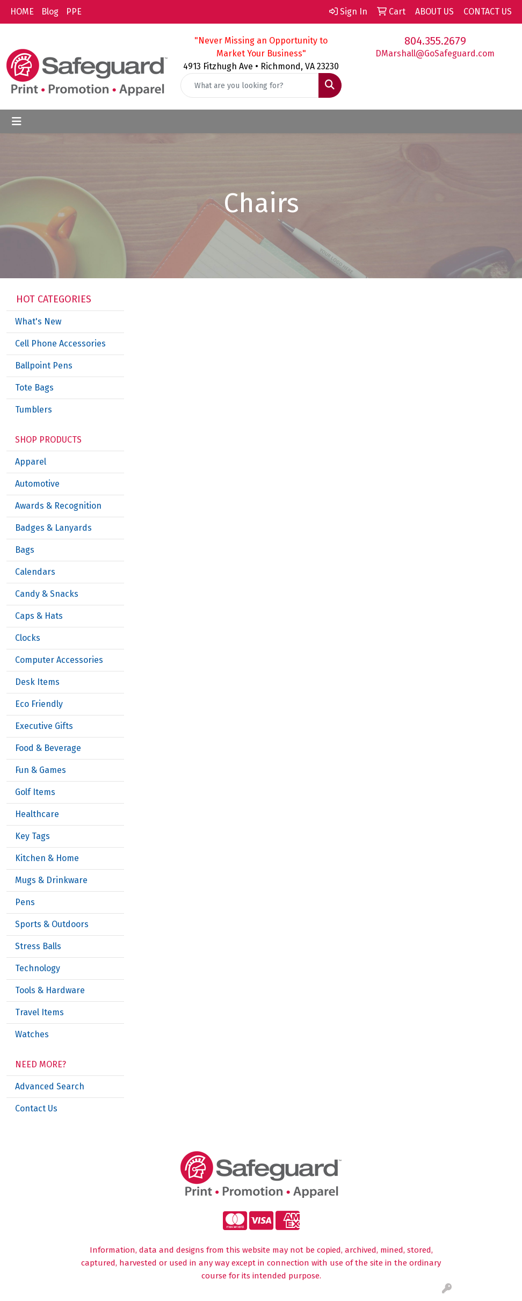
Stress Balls (38, 946)
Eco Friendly (39, 704)
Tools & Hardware (50, 990)
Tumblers (33, 409)
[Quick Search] (249, 85)
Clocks (27, 638)
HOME (22, 11)
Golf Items (35, 792)
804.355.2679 (435, 40)
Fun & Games (40, 770)
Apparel (30, 462)
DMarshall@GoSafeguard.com (435, 53)
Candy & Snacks (46, 594)
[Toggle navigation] (16, 121)
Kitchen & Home (47, 858)
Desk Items (37, 682)
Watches (32, 1034)
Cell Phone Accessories (60, 343)
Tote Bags (34, 387)
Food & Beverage (48, 748)
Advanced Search (49, 1086)
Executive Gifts (44, 726)
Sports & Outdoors (52, 924)
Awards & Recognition (58, 506)
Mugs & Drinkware (51, 880)
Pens (25, 902)
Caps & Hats (39, 616)
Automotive (37, 484)
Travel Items (39, 1012)
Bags (24, 550)
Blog (50, 11)
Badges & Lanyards (53, 528)
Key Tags (32, 836)
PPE (74, 11)
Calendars (35, 572)
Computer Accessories (59, 660)
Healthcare (37, 814)
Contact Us (36, 1108)
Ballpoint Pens (44, 365)
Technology (37, 968)
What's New (38, 321)
